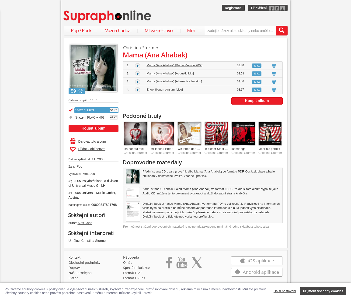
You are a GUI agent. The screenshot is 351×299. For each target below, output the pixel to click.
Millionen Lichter (162, 149)
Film (191, 30)
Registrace (233, 8)
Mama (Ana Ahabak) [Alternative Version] (174, 81)
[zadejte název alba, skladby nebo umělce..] (240, 30)
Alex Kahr (84, 223)
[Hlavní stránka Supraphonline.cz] (107, 16)
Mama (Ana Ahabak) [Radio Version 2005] (175, 65)
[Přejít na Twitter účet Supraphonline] (196, 264)
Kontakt (74, 257)
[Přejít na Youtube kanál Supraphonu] (182, 264)
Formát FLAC (132, 273)
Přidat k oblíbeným (87, 149)
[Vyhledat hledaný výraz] (282, 30)
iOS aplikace (257, 260)
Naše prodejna (80, 273)
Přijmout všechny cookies (323, 291)
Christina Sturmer (94, 241)
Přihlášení (259, 8)
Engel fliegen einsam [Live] (165, 89)
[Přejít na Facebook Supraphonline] (169, 264)
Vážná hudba (117, 30)
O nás (127, 262)
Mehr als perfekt (269, 149)
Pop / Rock (81, 30)
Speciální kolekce (136, 267)
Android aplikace (257, 272)
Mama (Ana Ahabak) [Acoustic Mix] (170, 73)
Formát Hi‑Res (134, 278)
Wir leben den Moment (192, 149)
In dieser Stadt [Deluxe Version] (226, 149)
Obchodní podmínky (84, 262)
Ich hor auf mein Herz (138, 149)
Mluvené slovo (159, 30)
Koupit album (93, 128)
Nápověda (131, 257)
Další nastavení (285, 291)
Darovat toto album (88, 141)
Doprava (75, 267)
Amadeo (89, 174)
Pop (79, 166)
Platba (73, 278)
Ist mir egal (238, 149)
